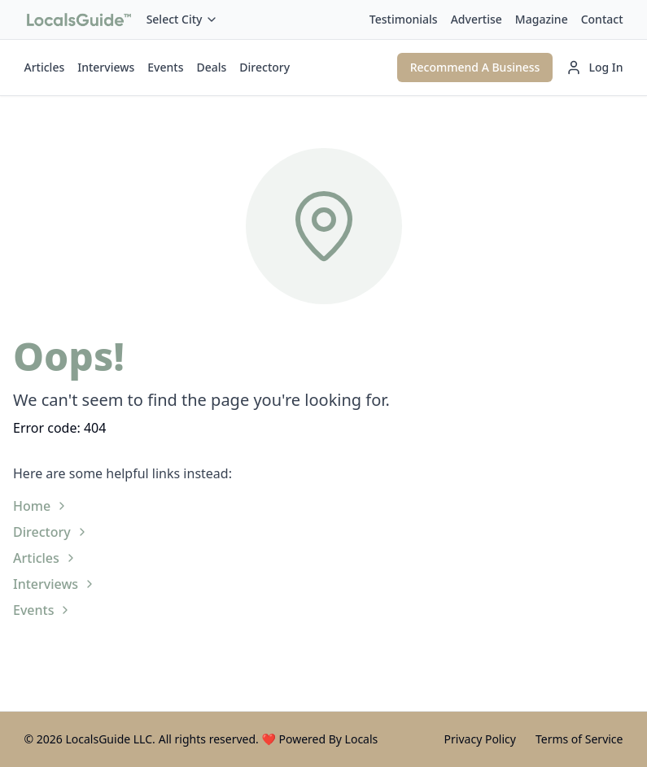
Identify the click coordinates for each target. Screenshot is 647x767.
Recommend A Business (475, 67)
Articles (44, 67)
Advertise (476, 19)
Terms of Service (579, 739)
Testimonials (403, 19)
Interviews (105, 67)
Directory (264, 67)
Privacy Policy (480, 739)
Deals (211, 67)
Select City (182, 19)
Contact (602, 19)
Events (165, 67)
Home (40, 506)
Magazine (541, 19)
